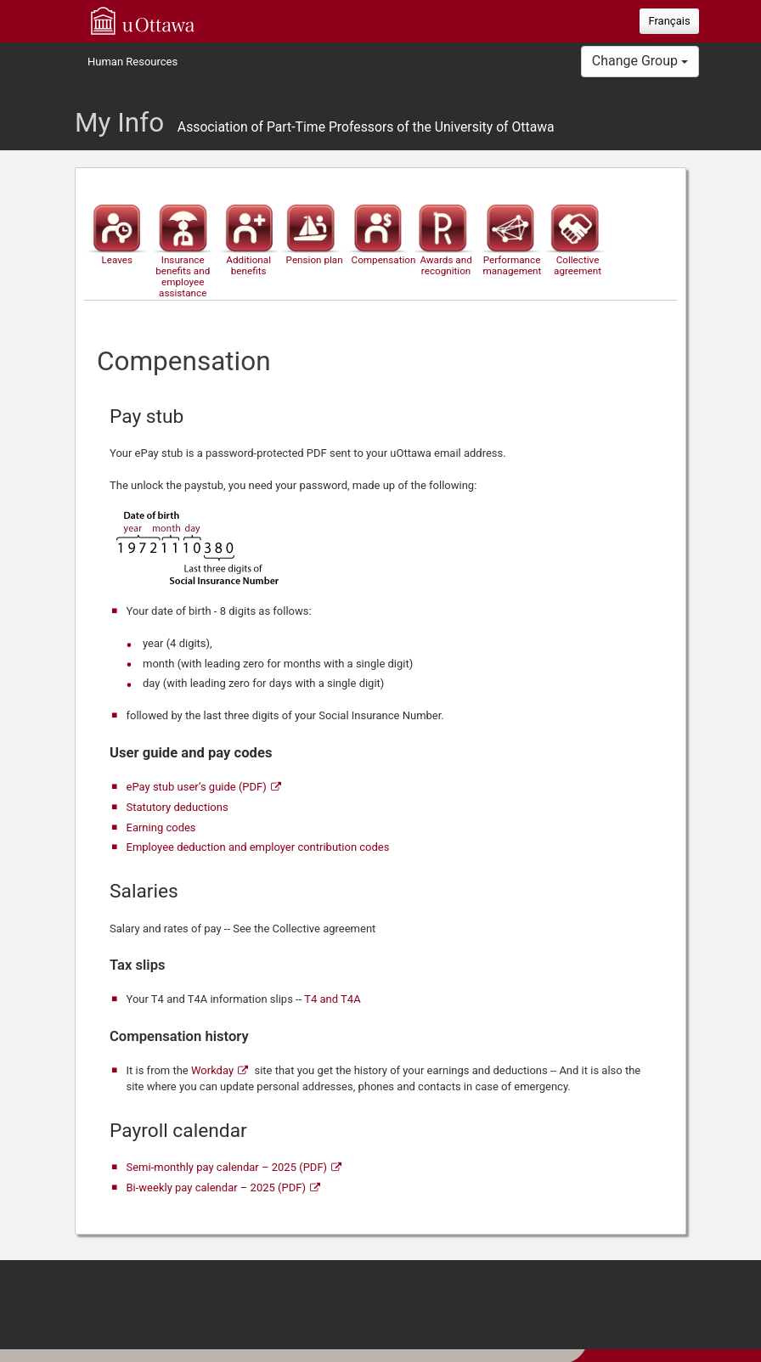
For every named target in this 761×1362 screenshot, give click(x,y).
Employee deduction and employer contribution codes (258, 847)
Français (669, 20)
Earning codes (161, 827)
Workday (212, 1070)
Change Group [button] (640, 61)
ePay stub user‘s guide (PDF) (197, 786)
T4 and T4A (332, 999)
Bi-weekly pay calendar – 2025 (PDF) (216, 1187)
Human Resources (132, 61)
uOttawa (143, 20)
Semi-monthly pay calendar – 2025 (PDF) (227, 1167)
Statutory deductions (177, 807)
